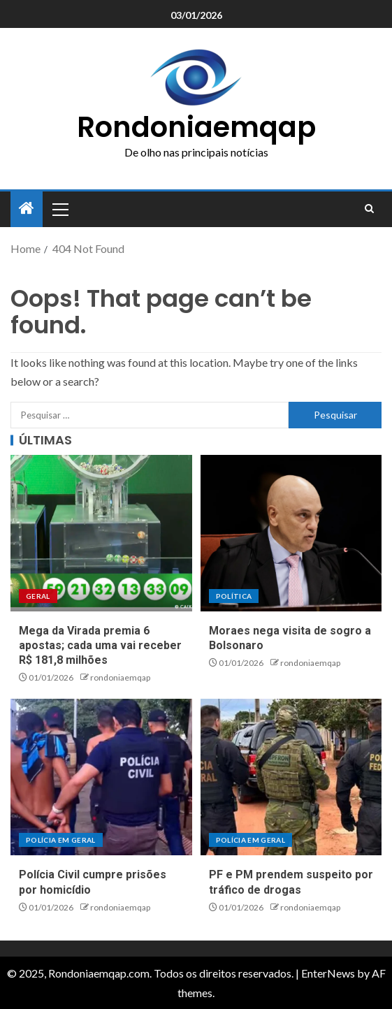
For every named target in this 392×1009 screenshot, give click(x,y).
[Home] (26, 208)
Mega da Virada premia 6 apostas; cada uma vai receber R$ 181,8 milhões (100, 645)
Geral (38, 596)
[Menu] (59, 208)
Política (234, 596)
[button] (59, 208)
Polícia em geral (61, 840)
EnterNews (328, 973)
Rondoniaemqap (196, 127)
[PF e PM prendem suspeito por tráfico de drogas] (291, 777)
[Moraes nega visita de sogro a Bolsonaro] (291, 533)
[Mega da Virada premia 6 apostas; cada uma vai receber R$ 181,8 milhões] (101, 533)
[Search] (369, 209)
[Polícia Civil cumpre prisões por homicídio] (101, 777)
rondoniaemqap (120, 677)
